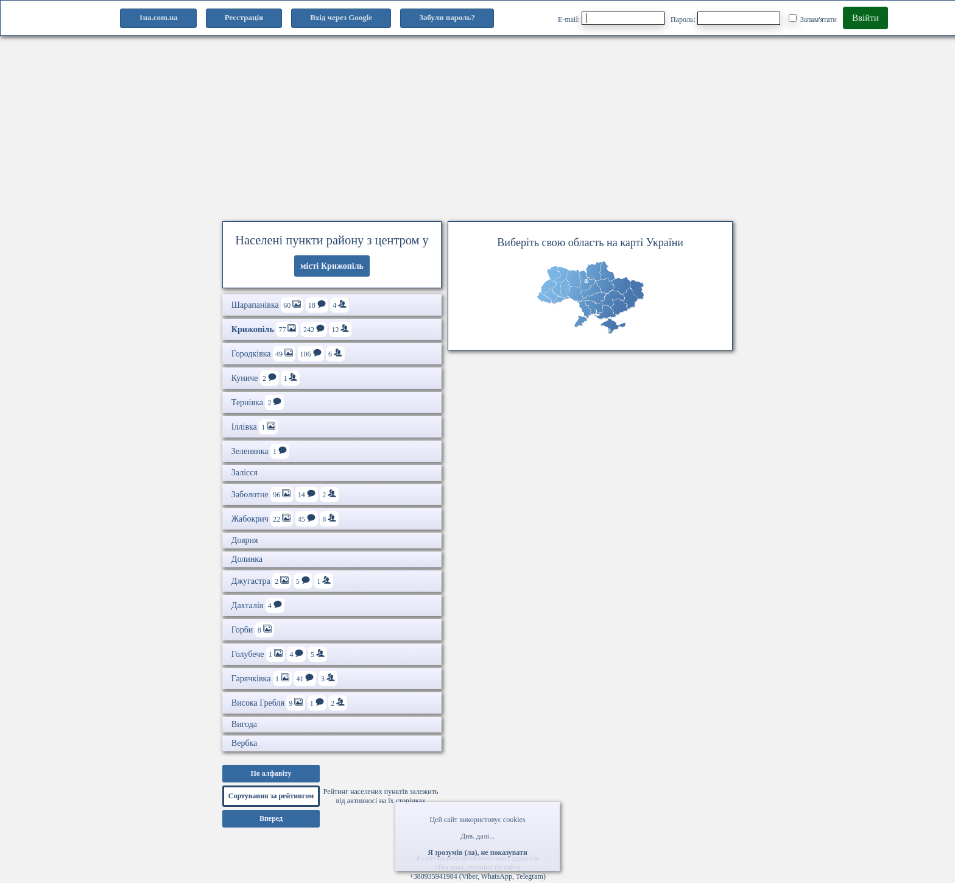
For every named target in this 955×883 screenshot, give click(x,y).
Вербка (244, 743)
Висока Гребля (289, 703)
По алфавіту (270, 773)
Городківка (288, 353)
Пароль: (725, 18)
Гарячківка (284, 678)
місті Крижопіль (332, 266)
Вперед (271, 818)
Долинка (247, 559)
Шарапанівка (290, 305)
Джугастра (282, 581)
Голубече (279, 654)
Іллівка (254, 426)
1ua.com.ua (158, 17)
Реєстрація (244, 17)
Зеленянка (260, 451)
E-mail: (611, 18)
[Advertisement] (477, 125)
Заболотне (285, 494)
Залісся (244, 472)
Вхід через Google (341, 17)
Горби (252, 629)
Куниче (265, 378)
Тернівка (257, 402)
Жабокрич (285, 519)
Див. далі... (477, 836)
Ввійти (865, 18)
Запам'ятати (813, 19)
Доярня (244, 540)
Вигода (244, 724)
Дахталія (257, 605)
